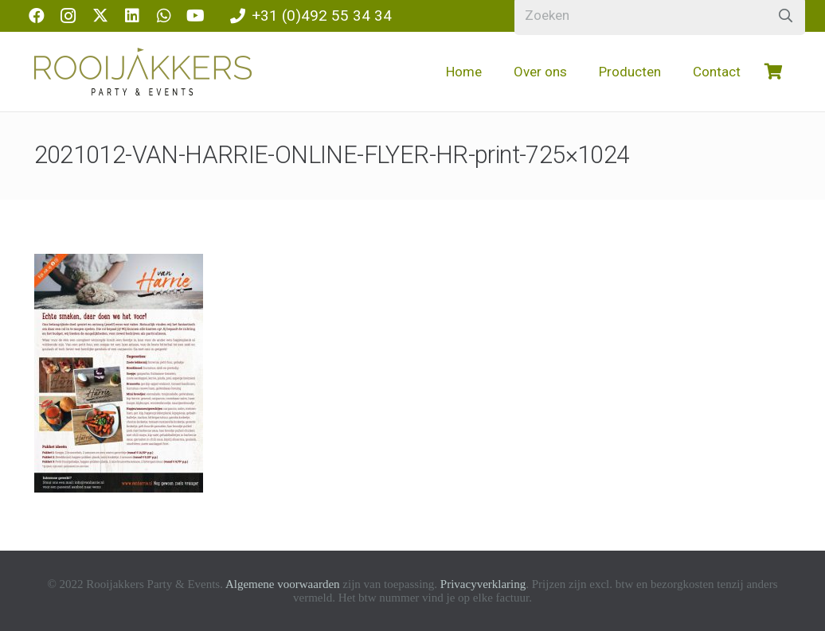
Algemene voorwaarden (282, 584)
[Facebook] (37, 16)
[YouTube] (196, 16)
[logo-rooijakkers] (143, 71)
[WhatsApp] (164, 16)
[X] (100, 16)
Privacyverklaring (483, 584)
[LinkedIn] (132, 16)
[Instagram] (68, 16)
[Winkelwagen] (774, 71)
